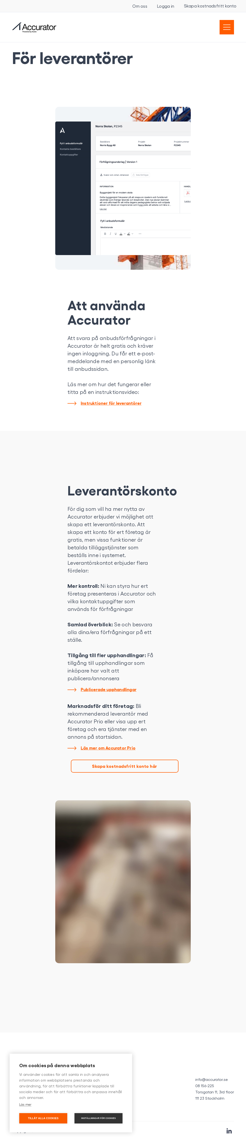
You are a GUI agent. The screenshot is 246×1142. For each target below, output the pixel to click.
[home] (34, 27)
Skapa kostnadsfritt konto (210, 5)
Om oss (139, 6)
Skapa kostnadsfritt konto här (124, 766)
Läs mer (25, 1104)
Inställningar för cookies (98, 1118)
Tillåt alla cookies (43, 1118)
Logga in (165, 6)
